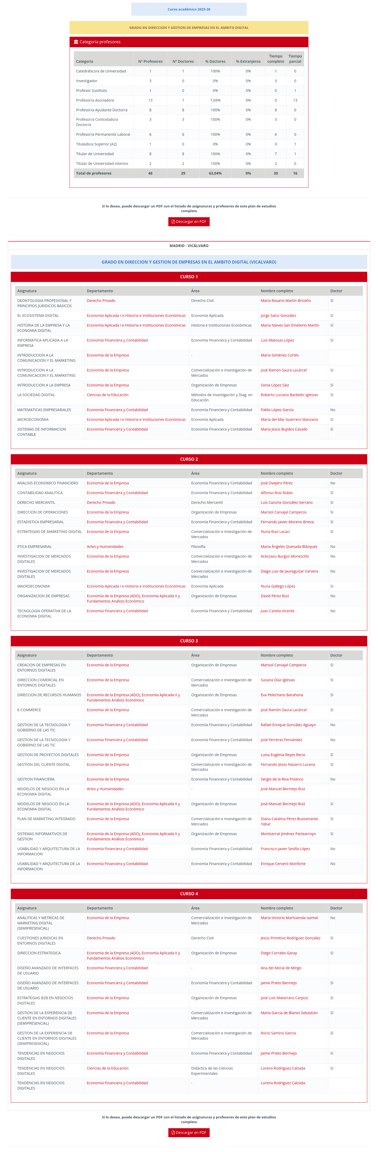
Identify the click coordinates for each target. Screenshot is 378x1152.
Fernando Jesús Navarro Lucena (288, 764)
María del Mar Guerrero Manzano (289, 419)
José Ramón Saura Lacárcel (284, 370)
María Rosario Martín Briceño (286, 300)
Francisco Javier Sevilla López (285, 848)
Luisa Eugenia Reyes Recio (283, 754)
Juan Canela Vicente (278, 610)
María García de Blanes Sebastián (289, 1012)
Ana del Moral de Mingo (281, 967)
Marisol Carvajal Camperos (284, 512)
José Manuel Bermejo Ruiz (283, 788)
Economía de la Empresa (108, 355)
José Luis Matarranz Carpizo (284, 997)
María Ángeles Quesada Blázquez (289, 546)
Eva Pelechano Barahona (282, 694)
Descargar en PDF (189, 221)
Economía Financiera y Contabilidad (117, 340)
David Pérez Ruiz (275, 595)
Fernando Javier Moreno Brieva (287, 521)
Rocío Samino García (278, 1032)
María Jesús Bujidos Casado (284, 429)
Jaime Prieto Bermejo (279, 982)
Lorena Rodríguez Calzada (283, 1068)
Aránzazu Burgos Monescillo (285, 556)
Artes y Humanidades (105, 546)
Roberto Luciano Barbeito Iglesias (289, 394)
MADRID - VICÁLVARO (189, 245)
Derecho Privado (101, 300)
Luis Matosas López (277, 340)
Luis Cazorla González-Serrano (287, 502)
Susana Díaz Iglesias (278, 679)
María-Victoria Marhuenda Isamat (289, 917)
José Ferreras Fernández (281, 739)
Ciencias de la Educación (108, 394)
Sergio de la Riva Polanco (282, 779)
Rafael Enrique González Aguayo (288, 724)
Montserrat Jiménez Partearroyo (288, 833)
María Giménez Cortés (280, 355)
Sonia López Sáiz (275, 385)
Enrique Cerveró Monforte (283, 863)
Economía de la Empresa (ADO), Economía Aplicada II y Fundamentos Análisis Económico (133, 598)
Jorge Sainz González (278, 315)
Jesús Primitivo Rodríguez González (291, 937)
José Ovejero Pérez (277, 482)
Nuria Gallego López (278, 586)
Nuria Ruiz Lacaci (275, 531)
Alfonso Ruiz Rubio (277, 492)
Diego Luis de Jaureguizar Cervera (289, 571)
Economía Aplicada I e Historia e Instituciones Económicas (136, 315)
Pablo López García (277, 409)
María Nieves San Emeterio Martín (290, 325)
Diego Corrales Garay (279, 952)
